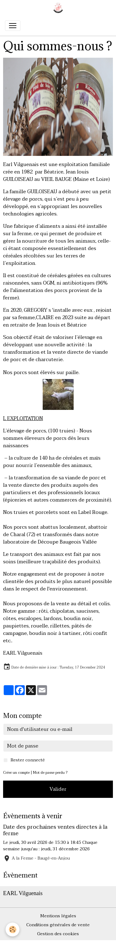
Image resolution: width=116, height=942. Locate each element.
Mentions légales (58, 915)
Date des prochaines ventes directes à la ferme (55, 830)
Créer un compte (16, 773)
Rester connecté (28, 760)
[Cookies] (12, 929)
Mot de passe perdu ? (50, 773)
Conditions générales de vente (58, 924)
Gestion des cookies (58, 934)
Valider (58, 789)
